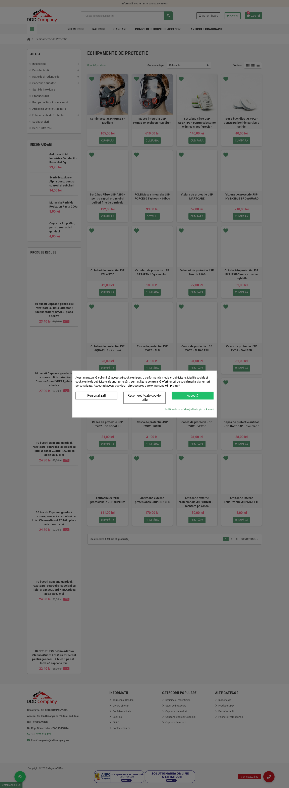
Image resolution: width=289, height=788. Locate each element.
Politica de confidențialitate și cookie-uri (189, 409)
